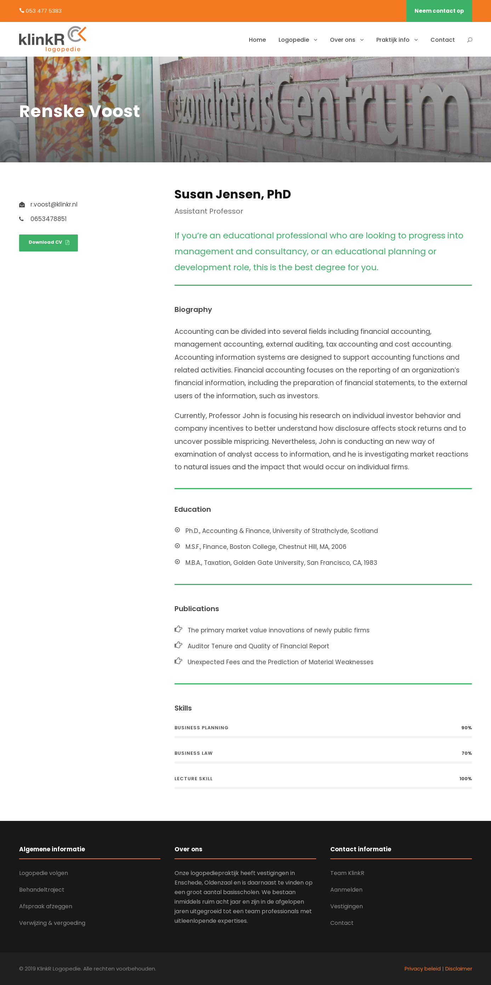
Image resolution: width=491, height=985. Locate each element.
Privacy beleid (423, 968)
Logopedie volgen (43, 873)
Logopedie (294, 40)
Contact (442, 40)
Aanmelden (346, 890)
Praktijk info (393, 40)
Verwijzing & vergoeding (52, 923)
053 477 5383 (44, 11)
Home (257, 40)
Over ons (342, 40)
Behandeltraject (41, 890)
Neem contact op (439, 11)
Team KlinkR (347, 873)
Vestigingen (346, 906)
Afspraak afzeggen (45, 906)
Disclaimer (458, 968)
